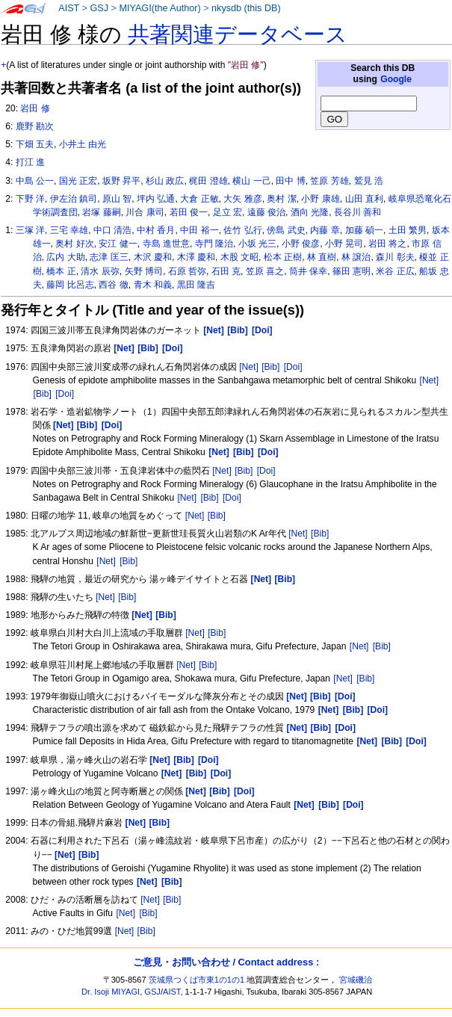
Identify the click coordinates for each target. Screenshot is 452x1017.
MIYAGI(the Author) (159, 8)
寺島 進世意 (166, 243)
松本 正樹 (283, 257)
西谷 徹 (113, 284)
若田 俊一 (189, 212)
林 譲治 (356, 257)
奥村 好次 (74, 243)
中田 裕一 (199, 230)
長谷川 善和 (357, 212)
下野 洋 (30, 199)
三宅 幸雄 (69, 230)
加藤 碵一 (364, 230)
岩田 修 (34, 108)
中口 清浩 (112, 230)
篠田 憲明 (351, 271)
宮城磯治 (355, 979)
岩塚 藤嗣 (101, 212)
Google (396, 79)
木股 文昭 (239, 257)
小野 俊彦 (301, 243)
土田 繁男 (407, 230)
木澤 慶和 (196, 257)
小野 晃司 (344, 243)
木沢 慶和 (153, 257)
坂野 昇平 (121, 181)
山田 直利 (364, 199)
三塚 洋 (30, 230)
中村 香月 (156, 230)
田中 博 (290, 181)
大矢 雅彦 (242, 199)
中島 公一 (35, 181)
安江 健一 (118, 243)
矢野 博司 (144, 271)
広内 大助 (65, 257)
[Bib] (270, 367)
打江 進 (30, 162)
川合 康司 (145, 212)
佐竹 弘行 (242, 230)
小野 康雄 (320, 199)
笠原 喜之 (265, 271)
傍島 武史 (286, 230)
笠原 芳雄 (329, 181)
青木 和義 (153, 284)
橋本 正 (60, 271)
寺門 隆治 (214, 243)
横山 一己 (251, 181)
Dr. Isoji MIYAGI (110, 991)
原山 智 (116, 199)
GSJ (99, 8)
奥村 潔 (281, 199)
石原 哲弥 (187, 271)
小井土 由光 (82, 144)
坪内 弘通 (156, 199)
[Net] (248, 367)
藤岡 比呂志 (69, 284)
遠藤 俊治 (266, 212)
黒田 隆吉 (196, 284)
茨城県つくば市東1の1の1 (197, 979)
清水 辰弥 (100, 271)
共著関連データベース (237, 34)
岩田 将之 (387, 243)
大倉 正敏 (199, 199)
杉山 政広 (165, 181)
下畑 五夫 (35, 144)
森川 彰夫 (395, 257)
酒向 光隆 (310, 212)
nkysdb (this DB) (246, 8)
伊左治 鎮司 (73, 199)
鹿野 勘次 (35, 126)
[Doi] (293, 367)
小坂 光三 (257, 243)
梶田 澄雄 (208, 181)
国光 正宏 (78, 181)
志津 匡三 (109, 257)
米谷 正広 (395, 271)
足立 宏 (227, 212)
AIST (68, 8)
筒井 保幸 (308, 271)
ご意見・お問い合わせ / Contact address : (226, 962)
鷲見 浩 (368, 181)
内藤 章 (324, 230)
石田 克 (226, 271)
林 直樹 (321, 257)
